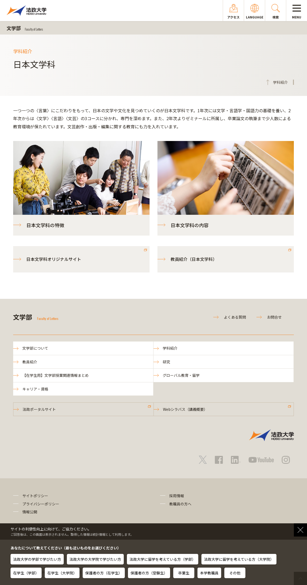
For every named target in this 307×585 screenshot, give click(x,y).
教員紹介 (29, 361)
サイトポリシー (35, 495)
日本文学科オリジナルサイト (53, 259)
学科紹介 (170, 348)
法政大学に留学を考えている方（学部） (163, 559)
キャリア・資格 (35, 389)
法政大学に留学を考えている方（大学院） (239, 559)
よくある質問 (235, 317)
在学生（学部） (26, 573)
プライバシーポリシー (40, 503)
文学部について (35, 348)
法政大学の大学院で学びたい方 (95, 559)
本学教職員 (209, 573)
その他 (234, 573)
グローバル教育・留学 (181, 375)
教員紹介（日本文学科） (194, 259)
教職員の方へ (180, 503)
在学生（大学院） (62, 573)
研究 (166, 361)
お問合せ (274, 317)
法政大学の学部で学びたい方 (37, 559)
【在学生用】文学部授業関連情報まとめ (55, 375)
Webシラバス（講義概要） (185, 409)
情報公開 (29, 511)
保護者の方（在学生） (103, 573)
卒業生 (183, 573)
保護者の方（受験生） (149, 573)
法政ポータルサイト (39, 409)
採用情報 (176, 495)
